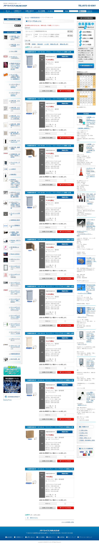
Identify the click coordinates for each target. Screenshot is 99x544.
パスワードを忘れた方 (89, 11)
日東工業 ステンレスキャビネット (15, 109)
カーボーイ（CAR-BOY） (15, 57)
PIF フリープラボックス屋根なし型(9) (47, 36)
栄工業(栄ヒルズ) (15, 247)
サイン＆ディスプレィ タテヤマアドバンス (15, 308)
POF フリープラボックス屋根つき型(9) (47, 34)
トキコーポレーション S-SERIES (15, 86)
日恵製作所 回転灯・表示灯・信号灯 (15, 155)
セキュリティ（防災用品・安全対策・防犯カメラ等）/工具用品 (15, 205)
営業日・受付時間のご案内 (87, 440)
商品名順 (40, 44)
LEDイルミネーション (15, 259)
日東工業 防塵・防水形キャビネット (15, 134)
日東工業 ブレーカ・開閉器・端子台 (15, 38)
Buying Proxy (7, 400)
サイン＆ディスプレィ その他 (15, 332)
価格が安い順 (54, 44)
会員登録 (61, 537)
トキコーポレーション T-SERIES (15, 94)
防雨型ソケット (82, 405)
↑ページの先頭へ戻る (67, 522)
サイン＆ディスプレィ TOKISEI (15, 276)
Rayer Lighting (15, 254)
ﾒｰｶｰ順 (46, 44)
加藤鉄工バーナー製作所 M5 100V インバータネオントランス (90, 311)
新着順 (34, 44)
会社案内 (9, 537)
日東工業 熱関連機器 (15, 148)
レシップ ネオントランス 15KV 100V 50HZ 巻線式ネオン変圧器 (90, 362)
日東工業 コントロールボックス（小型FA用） (15, 117)
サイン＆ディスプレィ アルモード (15, 267)
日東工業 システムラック (15, 141)
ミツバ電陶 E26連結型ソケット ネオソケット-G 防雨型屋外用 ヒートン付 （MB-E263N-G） (90, 397)
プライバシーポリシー (85, 537)
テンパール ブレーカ (15, 163)
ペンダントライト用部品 (84, 293)
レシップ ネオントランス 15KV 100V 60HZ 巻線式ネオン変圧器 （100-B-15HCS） (90, 336)
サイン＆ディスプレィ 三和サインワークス (15, 317)
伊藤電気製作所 (15, 353)
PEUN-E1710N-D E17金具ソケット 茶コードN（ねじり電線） (90, 288)
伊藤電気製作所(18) (41, 31)
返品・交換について (85, 438)
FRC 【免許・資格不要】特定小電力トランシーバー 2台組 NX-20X (90, 197)
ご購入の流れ (84, 430)
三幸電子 (13, 169)
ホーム (27, 17)
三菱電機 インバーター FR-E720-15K (90, 146)
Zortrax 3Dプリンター (16, 241)
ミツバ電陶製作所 (15, 226)
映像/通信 (13, 174)
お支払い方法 (84, 433)
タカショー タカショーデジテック (15, 347)
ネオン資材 (14, 51)
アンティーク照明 (15, 214)
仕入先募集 (41, 537)
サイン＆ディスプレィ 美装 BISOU (15, 300)
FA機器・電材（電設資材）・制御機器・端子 (15, 233)
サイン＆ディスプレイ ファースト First (15, 292)
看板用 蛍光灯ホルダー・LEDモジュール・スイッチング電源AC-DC (15, 66)
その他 (89, 265)
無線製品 (89, 203)
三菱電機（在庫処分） (84, 128)
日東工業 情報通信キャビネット (15, 125)
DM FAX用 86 (15, 359)
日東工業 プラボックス (15, 101)
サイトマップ (72, 537)
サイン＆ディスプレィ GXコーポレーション (15, 284)
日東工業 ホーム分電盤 (15, 45)
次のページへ (34, 517)
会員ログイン (52, 537)
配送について (84, 435)
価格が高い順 (64, 44)
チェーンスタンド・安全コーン (90, 176)
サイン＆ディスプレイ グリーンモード (15, 325)
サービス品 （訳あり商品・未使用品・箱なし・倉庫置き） (15, 77)
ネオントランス (82, 317)
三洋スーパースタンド (15, 339)
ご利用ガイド (20, 537)
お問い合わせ (31, 537)
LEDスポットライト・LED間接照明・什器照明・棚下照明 (15, 194)
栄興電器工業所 (15, 220)
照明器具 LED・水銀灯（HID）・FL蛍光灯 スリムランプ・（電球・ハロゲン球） (15, 183)
